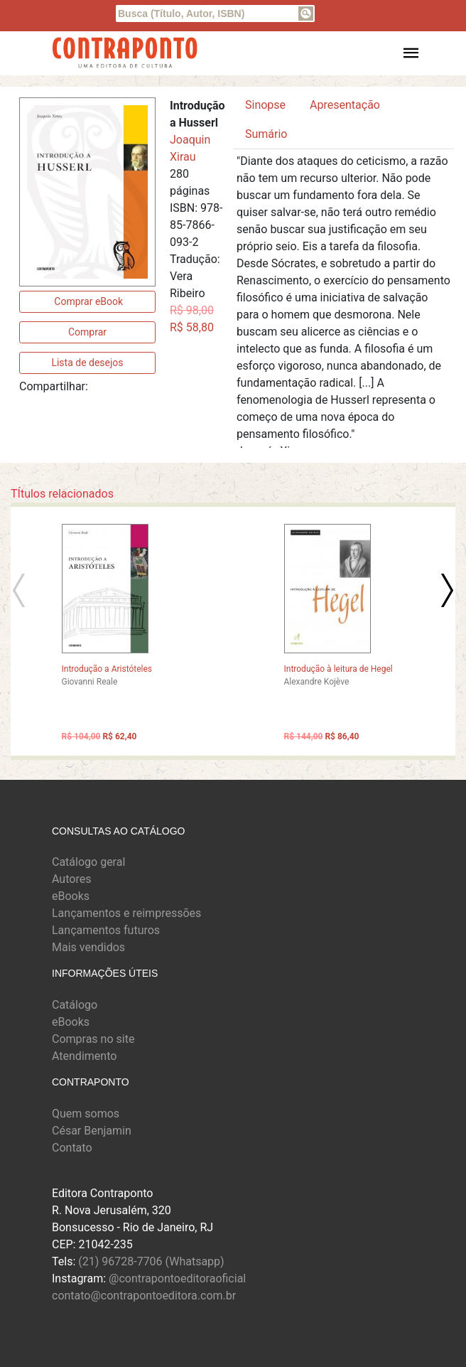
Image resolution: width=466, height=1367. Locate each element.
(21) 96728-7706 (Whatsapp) (151, 1261)
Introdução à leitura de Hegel (338, 669)
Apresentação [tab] (345, 105)
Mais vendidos (88, 947)
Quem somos (85, 1113)
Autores (71, 879)
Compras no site (93, 1039)
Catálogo (74, 1005)
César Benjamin (91, 1130)
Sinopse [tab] (265, 105)
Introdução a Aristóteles (107, 669)
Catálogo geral (88, 862)
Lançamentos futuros (106, 930)
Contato (72, 1147)
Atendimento (84, 1056)
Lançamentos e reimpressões (126, 913)
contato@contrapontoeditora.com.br (144, 1295)
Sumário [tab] (266, 134)
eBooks (71, 896)
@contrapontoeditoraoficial (177, 1278)
